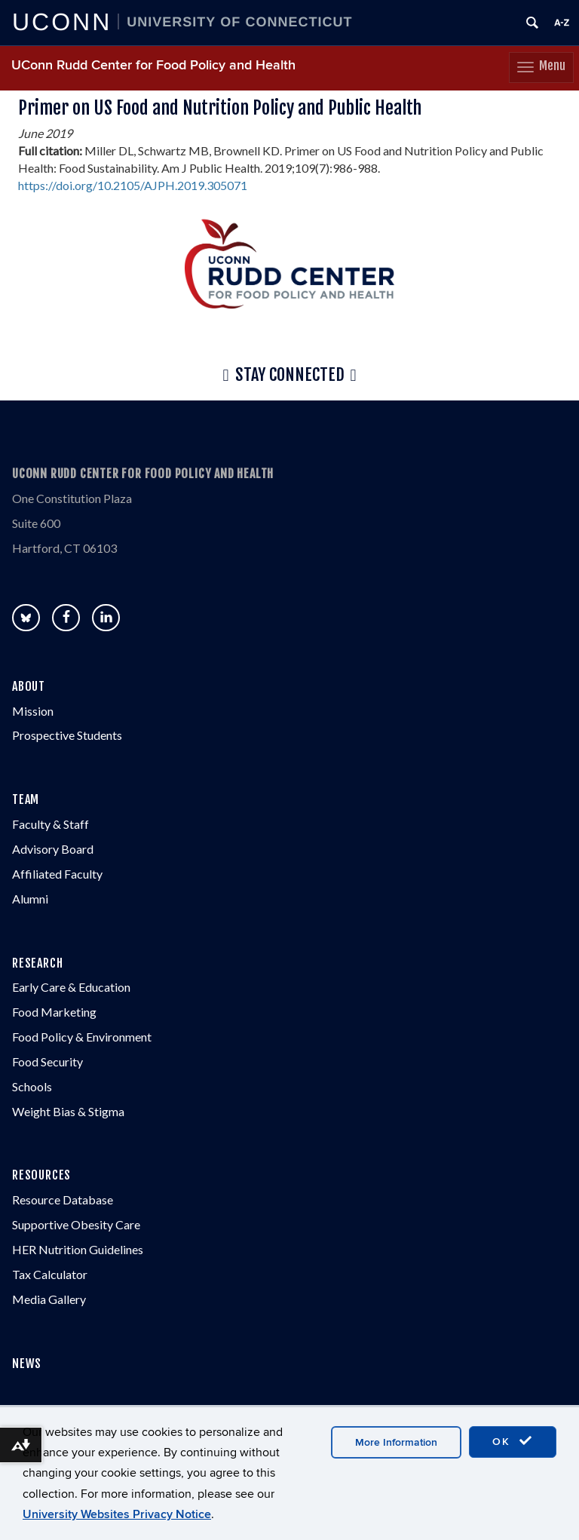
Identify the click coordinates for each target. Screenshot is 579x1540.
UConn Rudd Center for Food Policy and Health (153, 65)
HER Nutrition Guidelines (77, 1249)
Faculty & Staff (50, 824)
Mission (33, 711)
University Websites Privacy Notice (117, 1514)
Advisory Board (52, 849)
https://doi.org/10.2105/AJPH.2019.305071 (132, 185)
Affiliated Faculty (57, 874)
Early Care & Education (71, 987)
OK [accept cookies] (512, 1441)
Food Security (47, 1061)
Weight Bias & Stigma (68, 1111)
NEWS (26, 1363)
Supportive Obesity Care (76, 1224)
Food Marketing (54, 1012)
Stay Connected (289, 375)
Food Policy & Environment (82, 1036)
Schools (32, 1086)
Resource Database (62, 1199)
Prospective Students (67, 735)
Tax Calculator (49, 1274)
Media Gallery (49, 1299)
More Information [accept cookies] (396, 1442)
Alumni (30, 898)
